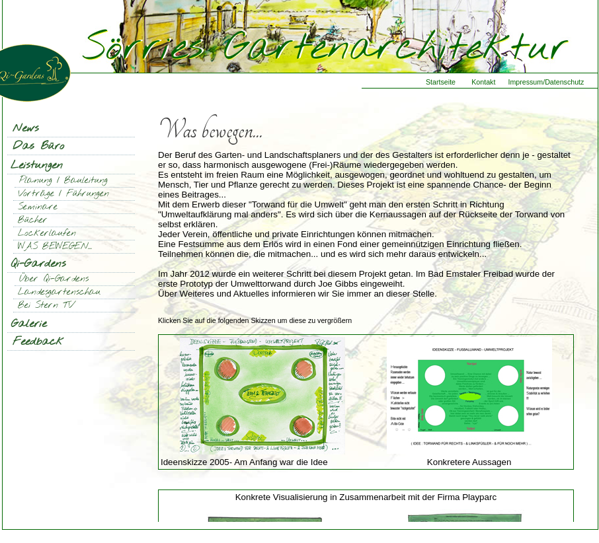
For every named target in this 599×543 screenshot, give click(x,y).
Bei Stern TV (45, 305)
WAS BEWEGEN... (55, 246)
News (26, 128)
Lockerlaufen (47, 233)
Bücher (33, 220)
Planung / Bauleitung (63, 180)
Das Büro (38, 146)
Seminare (38, 207)
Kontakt (483, 82)
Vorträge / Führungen (63, 194)
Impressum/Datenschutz (546, 82)
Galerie (28, 324)
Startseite (441, 82)
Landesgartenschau (59, 292)
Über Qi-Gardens (54, 279)
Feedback (38, 341)
